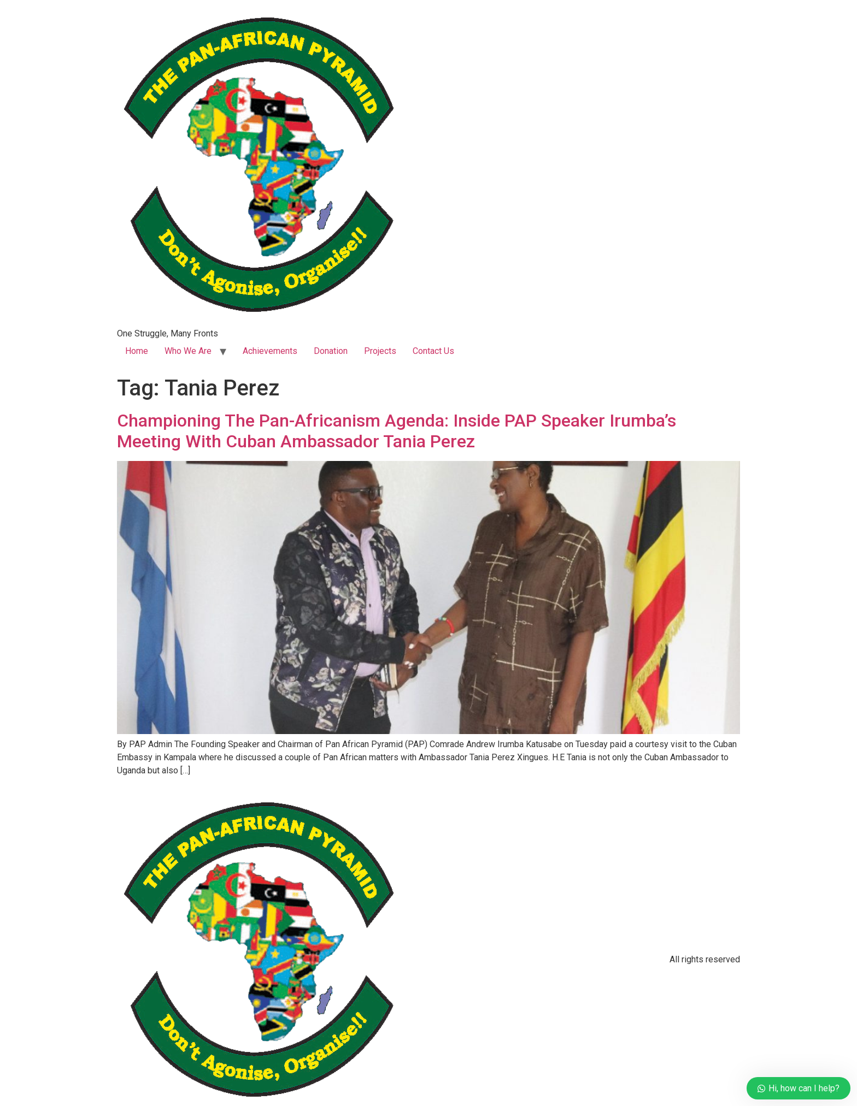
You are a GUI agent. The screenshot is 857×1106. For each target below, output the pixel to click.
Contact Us (433, 351)
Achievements (270, 351)
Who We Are (188, 351)
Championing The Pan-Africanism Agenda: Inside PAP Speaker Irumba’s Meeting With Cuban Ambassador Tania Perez (396, 431)
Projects (380, 351)
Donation (331, 351)
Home (136, 351)
